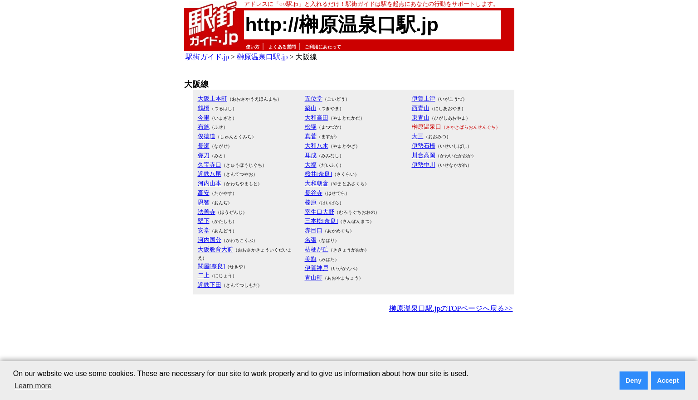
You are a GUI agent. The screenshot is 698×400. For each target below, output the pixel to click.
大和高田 (316, 117)
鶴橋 (204, 108)
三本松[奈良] (321, 220)
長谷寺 (313, 192)
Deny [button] (633, 380)
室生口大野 (319, 211)
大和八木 (316, 145)
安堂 (204, 230)
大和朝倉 (316, 183)
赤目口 (313, 230)
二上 (204, 275)
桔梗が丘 (316, 249)
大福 (311, 164)
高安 (204, 192)
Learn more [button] (33, 386)
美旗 (311, 258)
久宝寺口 (209, 164)
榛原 (311, 202)
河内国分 (209, 239)
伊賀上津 (423, 98)
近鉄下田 (209, 284)
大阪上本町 (212, 98)
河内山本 (209, 183)
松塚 (311, 126)
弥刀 (204, 155)
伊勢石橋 (423, 145)
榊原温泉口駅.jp (262, 57)
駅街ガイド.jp (207, 57)
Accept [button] (668, 380)
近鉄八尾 (209, 173)
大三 (418, 136)
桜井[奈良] (318, 173)
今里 (204, 117)
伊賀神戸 (316, 268)
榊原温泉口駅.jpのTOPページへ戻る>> (451, 308)
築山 (311, 108)
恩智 (204, 202)
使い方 (252, 46)
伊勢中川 (423, 164)
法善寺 (206, 211)
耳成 (311, 155)
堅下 (204, 220)
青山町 (313, 277)
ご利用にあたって (323, 46)
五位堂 (313, 98)
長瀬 (204, 145)
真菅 (311, 136)
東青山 (421, 117)
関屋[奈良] (211, 266)
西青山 (421, 108)
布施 (204, 126)
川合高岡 (423, 155)
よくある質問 (282, 46)
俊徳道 (206, 136)
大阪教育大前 (215, 249)
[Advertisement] (349, 339)
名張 (311, 239)
